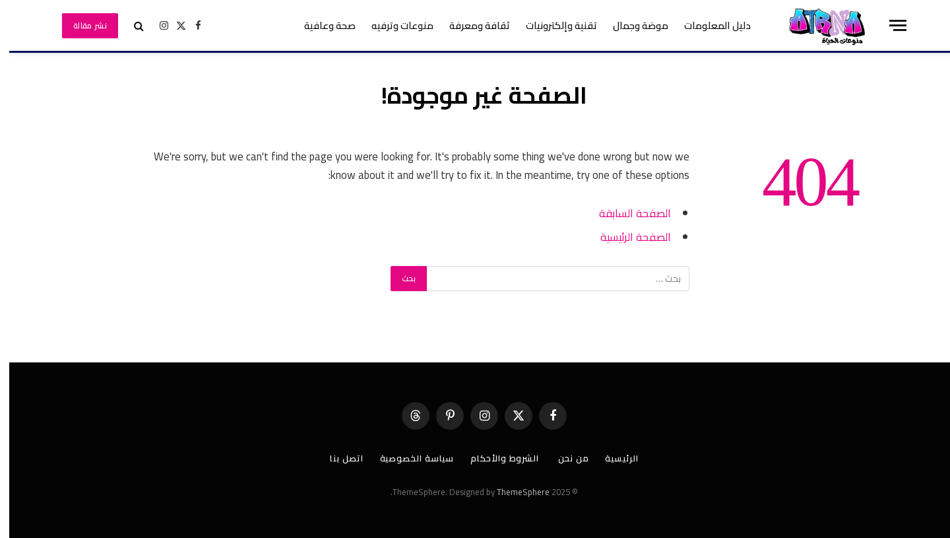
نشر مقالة (81, 25)
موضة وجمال (631, 25)
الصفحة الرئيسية (626, 236)
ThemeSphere (514, 492)
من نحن (564, 458)
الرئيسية (612, 458)
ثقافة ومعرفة (470, 25)
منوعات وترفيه (393, 25)
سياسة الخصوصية (408, 458)
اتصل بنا (337, 458)
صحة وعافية (320, 25)
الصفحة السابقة (626, 213)
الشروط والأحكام (496, 458)
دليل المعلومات (708, 25)
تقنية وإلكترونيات (552, 25)
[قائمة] (888, 25)
